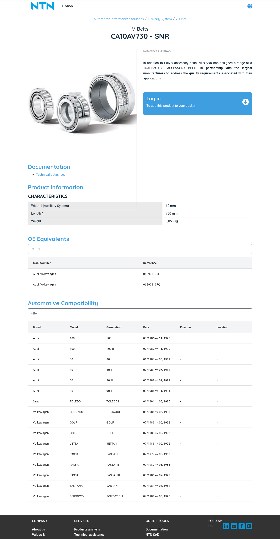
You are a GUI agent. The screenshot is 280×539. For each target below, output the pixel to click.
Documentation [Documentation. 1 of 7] (157, 529)
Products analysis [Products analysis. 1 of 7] (87, 529)
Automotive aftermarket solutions (119, 19)
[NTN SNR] (42, 6)
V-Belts (181, 19)
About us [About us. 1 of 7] (38, 529)
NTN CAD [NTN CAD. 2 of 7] (152, 535)
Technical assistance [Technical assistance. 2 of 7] (89, 535)
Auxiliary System (159, 19)
